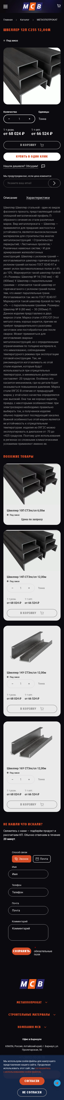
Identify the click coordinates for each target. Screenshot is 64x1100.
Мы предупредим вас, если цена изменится (27, 176)
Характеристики (38, 197)
